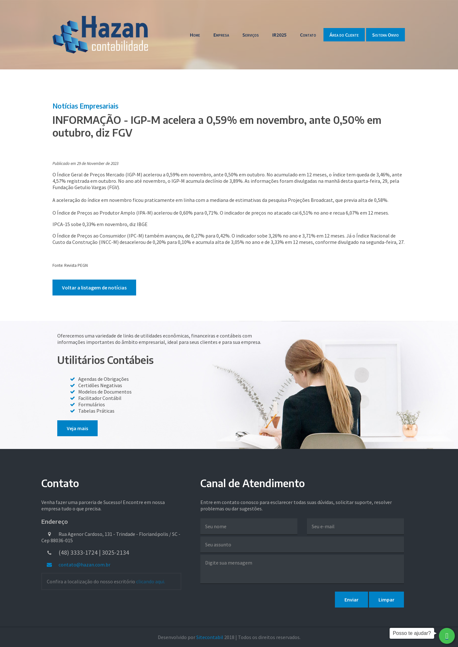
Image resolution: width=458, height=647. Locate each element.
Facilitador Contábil (99, 398)
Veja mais (77, 428)
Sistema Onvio (385, 35)
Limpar (386, 599)
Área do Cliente (344, 35)
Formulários (91, 404)
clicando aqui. (150, 581)
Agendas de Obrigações (103, 379)
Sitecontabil (209, 637)
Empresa (221, 35)
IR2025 (279, 35)
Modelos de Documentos (105, 391)
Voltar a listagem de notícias (94, 287)
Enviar (351, 599)
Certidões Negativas (100, 385)
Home (195, 35)
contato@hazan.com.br (78, 564)
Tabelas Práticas (96, 411)
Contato (308, 35)
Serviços (250, 35)
